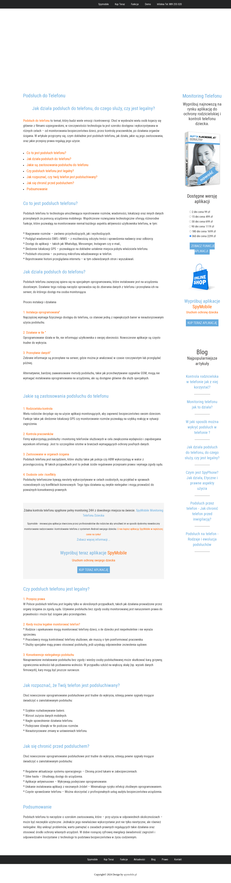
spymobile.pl (130, 874)
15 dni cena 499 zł (204, 216)
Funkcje (135, 4)
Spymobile (103, 4)
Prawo (165, 859)
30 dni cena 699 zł (204, 221)
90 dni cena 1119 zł (204, 226)
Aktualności (139, 859)
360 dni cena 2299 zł (204, 236)
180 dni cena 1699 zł (204, 231)
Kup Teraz (120, 4)
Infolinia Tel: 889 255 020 (169, 4)
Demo (148, 4)
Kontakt (178, 859)
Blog (153, 859)
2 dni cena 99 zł (204, 212)
